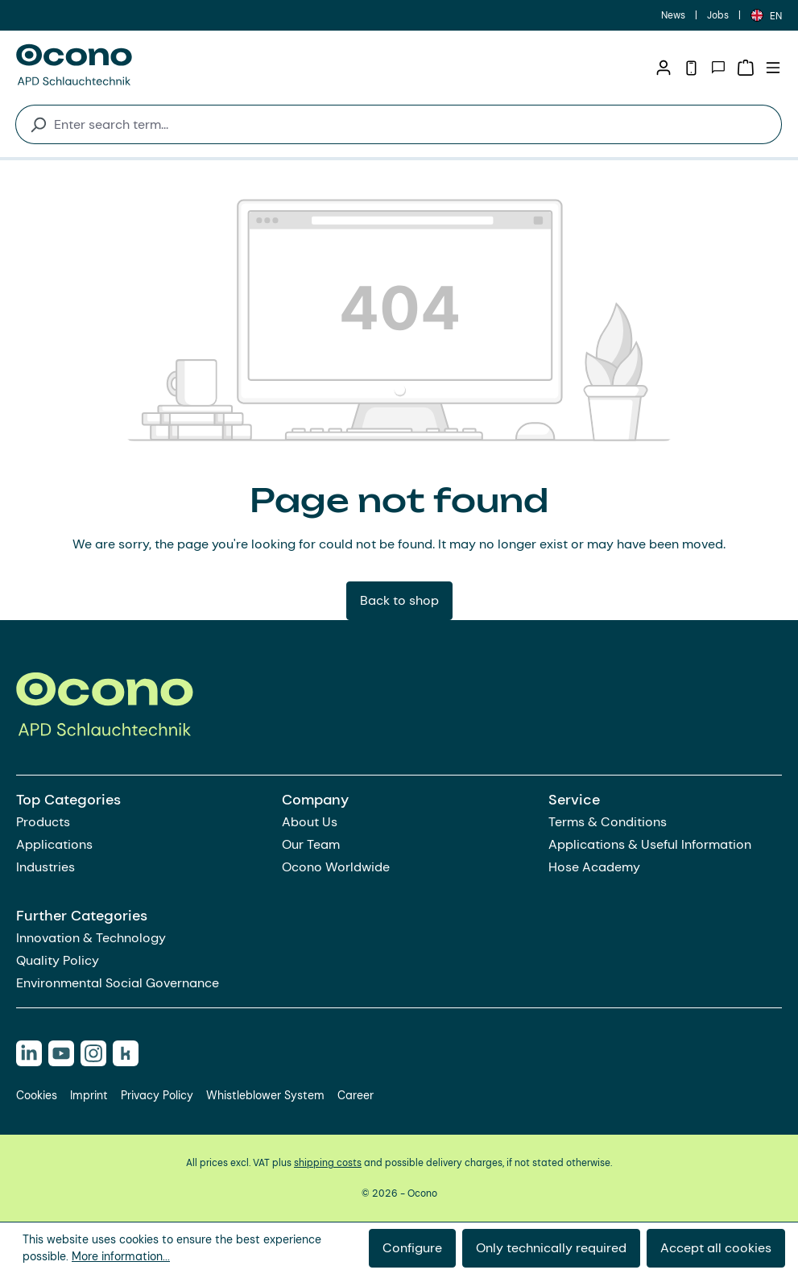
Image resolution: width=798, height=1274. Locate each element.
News (673, 15)
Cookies (36, 1095)
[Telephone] (691, 68)
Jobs (718, 15)
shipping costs (328, 1162)
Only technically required (551, 1247)
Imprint (89, 1095)
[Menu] (773, 68)
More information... (121, 1256)
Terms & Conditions (607, 821)
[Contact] (718, 68)
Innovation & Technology (91, 937)
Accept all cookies (715, 1247)
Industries (45, 866)
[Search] (31, 124)
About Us (309, 821)
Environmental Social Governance (117, 982)
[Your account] (663, 68)
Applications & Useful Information (649, 844)
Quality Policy (57, 960)
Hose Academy (594, 866)
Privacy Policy (157, 1095)
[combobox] (414, 124)
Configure (412, 1247)
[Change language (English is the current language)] (766, 15)
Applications (54, 844)
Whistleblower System (265, 1095)
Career (355, 1095)
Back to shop (399, 600)
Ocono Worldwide (336, 866)
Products (43, 821)
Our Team (311, 844)
